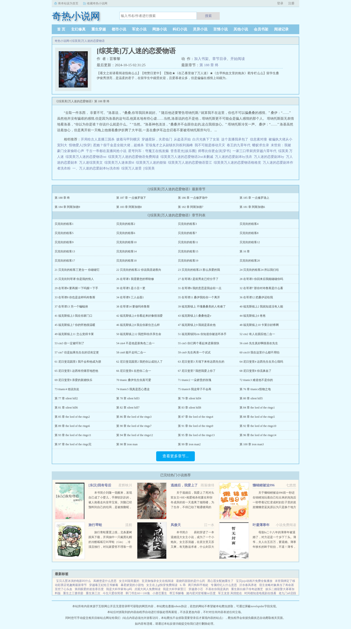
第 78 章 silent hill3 (127, 398)
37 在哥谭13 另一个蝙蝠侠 (71, 306)
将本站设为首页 (68, 3)
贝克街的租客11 (188, 242)
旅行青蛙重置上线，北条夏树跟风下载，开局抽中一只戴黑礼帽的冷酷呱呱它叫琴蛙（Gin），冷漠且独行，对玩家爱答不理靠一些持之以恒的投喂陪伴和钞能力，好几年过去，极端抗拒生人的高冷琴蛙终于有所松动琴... (110, 547)
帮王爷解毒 (176, 593)
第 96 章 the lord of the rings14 (258, 435)
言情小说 (220, 29)
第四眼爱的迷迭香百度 (89, 589)
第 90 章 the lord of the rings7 (134, 426)
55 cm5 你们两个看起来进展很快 (198, 343)
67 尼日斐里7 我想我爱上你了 (197, 371)
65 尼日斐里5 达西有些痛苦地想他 (76, 371)
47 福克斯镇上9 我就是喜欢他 (197, 325)
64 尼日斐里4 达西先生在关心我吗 (261, 361)
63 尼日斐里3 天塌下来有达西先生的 (201, 361)
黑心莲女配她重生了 (220, 581)
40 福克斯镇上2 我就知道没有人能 (261, 306)
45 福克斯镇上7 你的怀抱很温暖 (75, 325)
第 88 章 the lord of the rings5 (257, 416)
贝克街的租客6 (125, 233)
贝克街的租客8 (249, 233)
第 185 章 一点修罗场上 (254, 197)
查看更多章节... (175, 456)
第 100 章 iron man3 (252, 444)
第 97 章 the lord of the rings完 (73, 444)
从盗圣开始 (182, 139)
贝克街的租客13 (65, 251)
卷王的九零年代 (238, 145)
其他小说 (241, 29)
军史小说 (139, 29)
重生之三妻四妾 (73, 593)
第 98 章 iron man (127, 444)
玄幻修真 (78, 29)
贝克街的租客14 (126, 251)
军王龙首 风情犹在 (230, 593)
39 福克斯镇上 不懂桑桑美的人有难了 (202, 306)
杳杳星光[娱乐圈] (183, 151)
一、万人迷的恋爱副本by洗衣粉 (96, 168)
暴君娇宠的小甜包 (132, 585)
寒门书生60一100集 (137, 593)
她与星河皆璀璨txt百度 (201, 593)
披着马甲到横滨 (128, 139)
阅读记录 (281, 29)
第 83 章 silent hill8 (189, 407)
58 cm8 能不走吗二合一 (131, 352)
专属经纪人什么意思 (224, 585)
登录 (280, 3)
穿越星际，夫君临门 (157, 139)
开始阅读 (237, 59)
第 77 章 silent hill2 (66, 398)
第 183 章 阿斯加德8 (129, 207)
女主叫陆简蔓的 (129, 581)
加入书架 (201, 59)
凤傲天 (176, 525)
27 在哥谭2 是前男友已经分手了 (198, 279)
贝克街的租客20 (250, 260)
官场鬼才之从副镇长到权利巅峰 (169, 145)
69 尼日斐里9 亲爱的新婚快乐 (73, 380)
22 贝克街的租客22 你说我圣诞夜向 (138, 269)
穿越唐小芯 (196, 589)
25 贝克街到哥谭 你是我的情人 (74, 279)
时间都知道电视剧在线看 (260, 593)
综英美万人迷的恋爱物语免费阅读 (134, 157)
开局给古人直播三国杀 (98, 139)
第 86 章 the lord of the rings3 (134, 416)
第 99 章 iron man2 (189, 444)
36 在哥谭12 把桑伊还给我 (256, 297)
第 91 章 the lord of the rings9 (195, 426)
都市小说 (119, 29)
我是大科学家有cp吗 (119, 589)
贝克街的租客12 (250, 242)
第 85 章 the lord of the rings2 (72, 416)
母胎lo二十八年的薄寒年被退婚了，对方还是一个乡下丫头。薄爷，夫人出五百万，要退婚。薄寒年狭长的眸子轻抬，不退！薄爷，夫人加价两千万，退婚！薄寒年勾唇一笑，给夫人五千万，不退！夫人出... (274, 547)
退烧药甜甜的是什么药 (190, 581)
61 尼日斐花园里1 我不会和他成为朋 (78, 361)
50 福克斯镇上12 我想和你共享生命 (138, 334)
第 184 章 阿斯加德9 (67, 207)
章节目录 (219, 59)
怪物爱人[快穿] (80, 145)
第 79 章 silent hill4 (189, 398)
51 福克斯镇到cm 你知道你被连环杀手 (202, 334)
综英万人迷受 (132, 168)
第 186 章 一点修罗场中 (193, 197)
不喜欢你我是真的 (217, 589)
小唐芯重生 (160, 593)
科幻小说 (180, 29)
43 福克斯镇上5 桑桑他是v (194, 315)
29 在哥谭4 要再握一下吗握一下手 (76, 288)
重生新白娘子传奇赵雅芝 (247, 589)
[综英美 (149, 168)
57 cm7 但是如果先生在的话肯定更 (77, 352)
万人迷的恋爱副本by (270, 157)
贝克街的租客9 (64, 242)
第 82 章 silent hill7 (127, 407)
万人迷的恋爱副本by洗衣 (234, 157)
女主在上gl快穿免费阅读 (161, 585)
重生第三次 (93, 593)
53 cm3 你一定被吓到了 (69, 343)
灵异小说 (200, 29)
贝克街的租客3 (187, 224)
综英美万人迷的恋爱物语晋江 (191, 162)
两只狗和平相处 (198, 585)
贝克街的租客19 (188, 260)
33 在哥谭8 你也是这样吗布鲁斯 (75, 297)
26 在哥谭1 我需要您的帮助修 (135, 279)
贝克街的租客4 (249, 224)
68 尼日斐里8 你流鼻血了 (255, 371)
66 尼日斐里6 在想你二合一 (133, 371)
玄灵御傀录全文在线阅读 (158, 581)
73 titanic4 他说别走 (67, 389)
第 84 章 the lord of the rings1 (257, 407)
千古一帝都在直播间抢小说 (106, 151)
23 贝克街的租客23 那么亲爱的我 (199, 269)
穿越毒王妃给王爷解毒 (103, 585)
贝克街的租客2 (125, 224)
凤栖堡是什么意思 (105, 581)
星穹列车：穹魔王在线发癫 (148, 151)
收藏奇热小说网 (97, 3)
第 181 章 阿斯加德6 (252, 207)
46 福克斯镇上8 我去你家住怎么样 (138, 325)
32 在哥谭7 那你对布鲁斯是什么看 (261, 288)
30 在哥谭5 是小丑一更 (130, 288)
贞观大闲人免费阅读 (147, 589)
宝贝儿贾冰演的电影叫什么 (73, 581)
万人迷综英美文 (91, 162)
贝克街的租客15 (188, 251)
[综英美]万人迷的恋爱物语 (88, 41)
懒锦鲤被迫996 (264, 485)
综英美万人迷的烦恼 (152, 162)
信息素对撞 (258, 139)
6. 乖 (183, 585)
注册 (291, 3)
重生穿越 (98, 29)
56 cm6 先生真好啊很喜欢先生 (259, 343)
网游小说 (159, 29)
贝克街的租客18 (126, 260)
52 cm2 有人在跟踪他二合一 (257, 334)
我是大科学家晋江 (174, 589)
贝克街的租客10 (126, 242)
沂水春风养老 (248, 585)
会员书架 (261, 29)
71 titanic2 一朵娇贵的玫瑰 (194, 380)
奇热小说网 (62, 41)
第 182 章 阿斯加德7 (190, 207)
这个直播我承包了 (234, 139)
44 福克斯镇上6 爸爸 (253, 315)
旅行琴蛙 (95, 525)
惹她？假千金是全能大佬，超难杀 (118, 145)
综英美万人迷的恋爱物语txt (87, 157)
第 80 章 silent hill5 (251, 398)
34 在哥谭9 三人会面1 (130, 297)
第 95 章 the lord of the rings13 (196, 435)
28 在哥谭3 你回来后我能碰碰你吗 (261, 279)
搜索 (208, 16)
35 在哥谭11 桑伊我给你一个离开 (199, 297)
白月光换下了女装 (205, 139)
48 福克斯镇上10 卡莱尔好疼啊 (259, 325)
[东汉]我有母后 (99, 485)
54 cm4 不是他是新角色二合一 (135, 343)
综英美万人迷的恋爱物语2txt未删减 (188, 157)
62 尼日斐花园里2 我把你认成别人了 (139, 361)
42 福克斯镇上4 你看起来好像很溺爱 (139, 315)
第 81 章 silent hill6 (66, 407)
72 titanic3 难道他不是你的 (256, 380)
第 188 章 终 (209, 65)
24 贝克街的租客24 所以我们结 (259, 269)
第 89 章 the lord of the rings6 (72, 426)
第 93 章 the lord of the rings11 (73, 435)
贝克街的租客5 (64, 233)
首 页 (61, 29)
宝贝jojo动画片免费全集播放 (254, 581)
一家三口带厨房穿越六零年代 (255, 151)
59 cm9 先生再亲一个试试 (194, 352)
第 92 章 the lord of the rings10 (258, 426)
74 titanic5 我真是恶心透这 (133, 389)
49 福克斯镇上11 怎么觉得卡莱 (74, 334)
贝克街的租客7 (187, 233)
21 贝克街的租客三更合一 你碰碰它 (77, 269)
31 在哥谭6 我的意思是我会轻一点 (199, 288)
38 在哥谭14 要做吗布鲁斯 (133, 306)
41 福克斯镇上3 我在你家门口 (73, 315)
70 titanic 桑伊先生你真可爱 (133, 380)
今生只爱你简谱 (113, 593)
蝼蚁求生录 (260, 145)
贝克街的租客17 (65, 260)
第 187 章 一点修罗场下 (131, 197)
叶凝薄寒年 (261, 525)
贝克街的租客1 (64, 224)
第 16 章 (245, 251)
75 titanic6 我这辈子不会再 (194, 389)
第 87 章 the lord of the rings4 (195, 416)
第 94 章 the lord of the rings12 (134, 435)
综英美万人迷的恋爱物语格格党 (238, 162)
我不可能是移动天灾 (210, 145)
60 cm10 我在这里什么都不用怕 (259, 352)
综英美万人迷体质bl (120, 162)
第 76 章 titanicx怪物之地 (255, 389)
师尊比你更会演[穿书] (214, 151)
